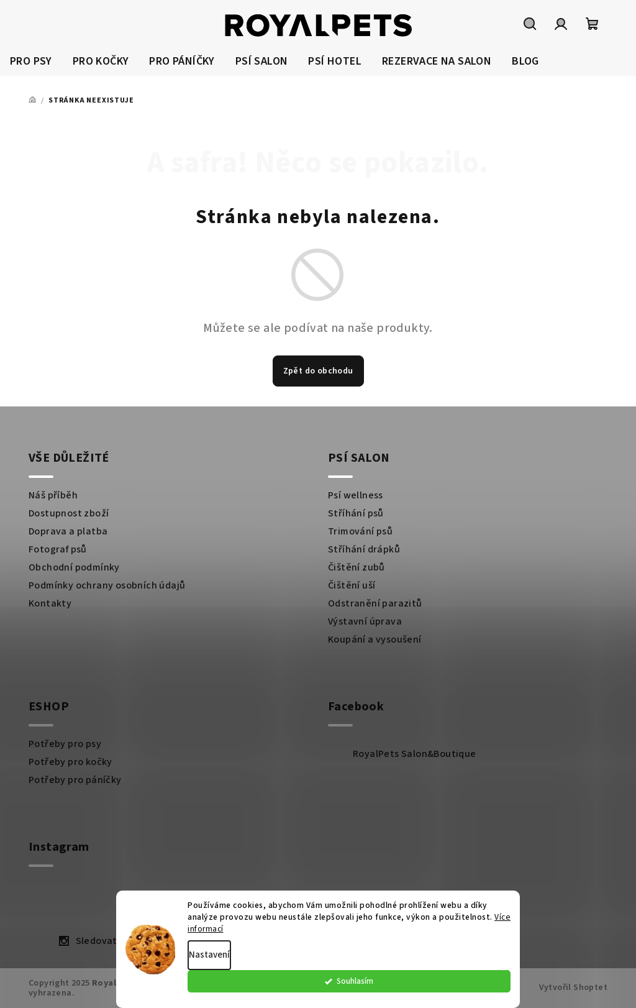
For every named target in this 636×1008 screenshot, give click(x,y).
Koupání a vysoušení (375, 639)
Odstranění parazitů (375, 603)
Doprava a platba (68, 531)
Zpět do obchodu (318, 371)
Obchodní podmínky (74, 567)
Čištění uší (351, 585)
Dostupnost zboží (69, 513)
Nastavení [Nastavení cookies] (209, 961)
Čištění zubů (356, 567)
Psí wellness (355, 495)
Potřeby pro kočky (70, 762)
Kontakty (50, 603)
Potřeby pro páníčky (75, 780)
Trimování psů (360, 531)
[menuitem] (31, 61)
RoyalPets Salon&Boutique (414, 754)
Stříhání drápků (364, 549)
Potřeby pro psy (65, 744)
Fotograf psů (58, 549)
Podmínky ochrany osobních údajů (107, 585)
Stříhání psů (356, 513)
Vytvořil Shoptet (573, 987)
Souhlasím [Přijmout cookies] (477, 987)
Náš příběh (53, 495)
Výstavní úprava (365, 621)
